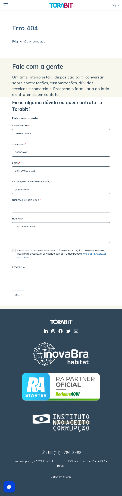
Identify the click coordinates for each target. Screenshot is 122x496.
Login (114, 5)
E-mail (16, 163)
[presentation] (39, 277)
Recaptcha (18, 267)
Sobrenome (19, 144)
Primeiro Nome (20, 125)
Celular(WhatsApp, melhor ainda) (32, 181)
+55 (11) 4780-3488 (61, 452)
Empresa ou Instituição (26, 200)
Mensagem (18, 219)
